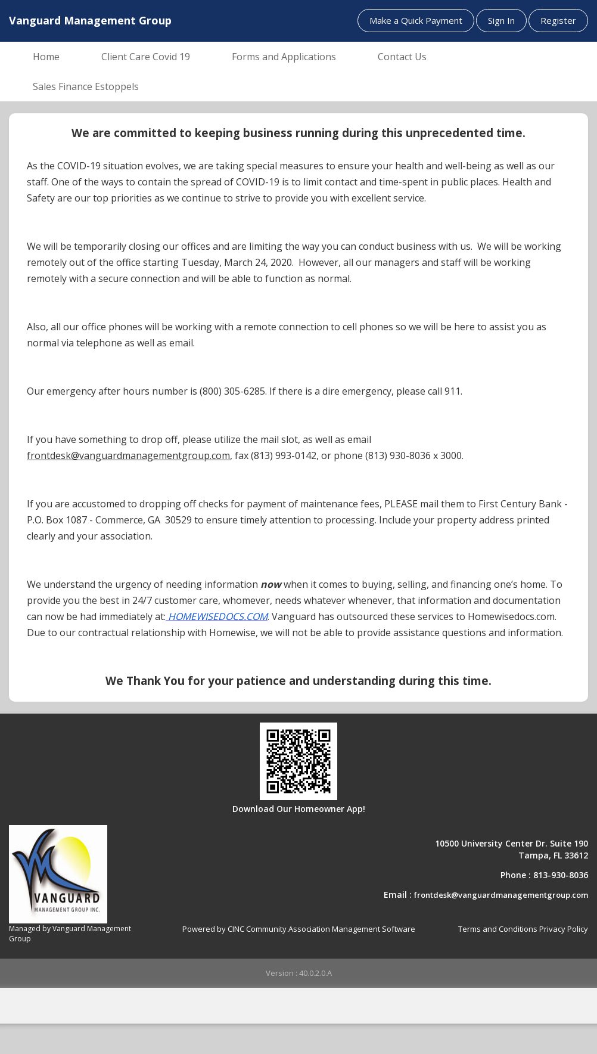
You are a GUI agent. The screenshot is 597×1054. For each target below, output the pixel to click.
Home (46, 56)
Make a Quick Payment (415, 20)
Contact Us (402, 56)
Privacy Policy (563, 928)
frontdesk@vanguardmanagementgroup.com (501, 894)
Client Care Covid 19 (145, 56)
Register (558, 20)
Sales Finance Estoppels (86, 86)
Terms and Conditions (497, 928)
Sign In (501, 20)
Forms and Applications (284, 56)
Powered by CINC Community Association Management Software (298, 928)
